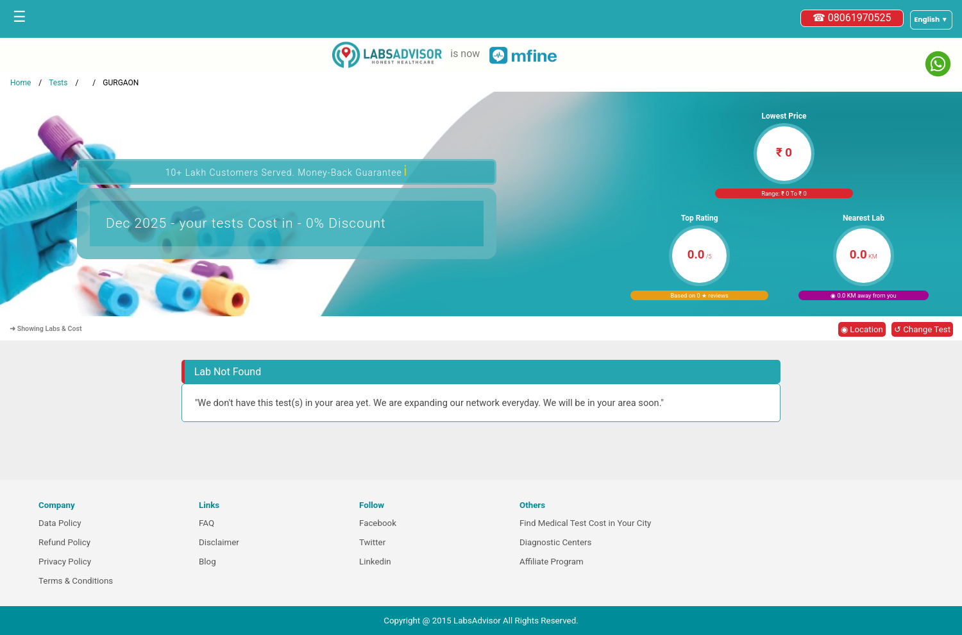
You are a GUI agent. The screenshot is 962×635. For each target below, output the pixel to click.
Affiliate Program (551, 561)
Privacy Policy (64, 561)
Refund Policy (64, 542)
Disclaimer (219, 542)
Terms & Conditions (75, 581)
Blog (207, 561)
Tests (58, 82)
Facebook (377, 523)
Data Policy (59, 523)
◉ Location (862, 329)
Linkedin (375, 561)
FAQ (206, 523)
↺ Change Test (922, 329)
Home (20, 82)
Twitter (372, 542)
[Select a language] (931, 20)
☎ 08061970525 (852, 18)
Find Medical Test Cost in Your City (585, 523)
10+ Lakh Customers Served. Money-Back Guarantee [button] (286, 171)
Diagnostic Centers (555, 542)
